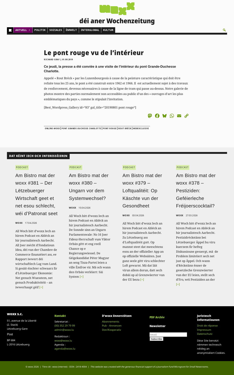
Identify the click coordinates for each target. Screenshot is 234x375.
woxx (19, 222)
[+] (41, 287)
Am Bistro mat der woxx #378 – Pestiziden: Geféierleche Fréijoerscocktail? (196, 191)
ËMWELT (71, 30)
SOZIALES (55, 30)
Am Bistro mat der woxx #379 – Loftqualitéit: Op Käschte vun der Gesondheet (142, 191)
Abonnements (110, 321)
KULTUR (108, 30)
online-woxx (52, 128)
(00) (64, 325)
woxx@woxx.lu (63, 340)
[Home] (10, 30)
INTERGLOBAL (90, 30)
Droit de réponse (207, 325)
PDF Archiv (157, 317)
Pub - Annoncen (112, 325)
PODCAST (22, 167)
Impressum (204, 329)
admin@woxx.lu (64, 329)
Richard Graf (52, 59)
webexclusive (141, 128)
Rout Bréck (124, 128)
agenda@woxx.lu (64, 348)
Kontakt (60, 316)
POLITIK (40, 30)
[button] (224, 30)
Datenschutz (204, 333)
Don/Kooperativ (111, 329)
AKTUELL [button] (23, 30)
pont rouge (110, 128)
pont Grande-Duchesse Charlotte (81, 128)
